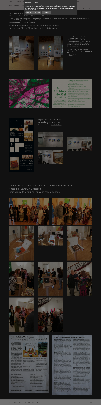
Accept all (46, 12)
